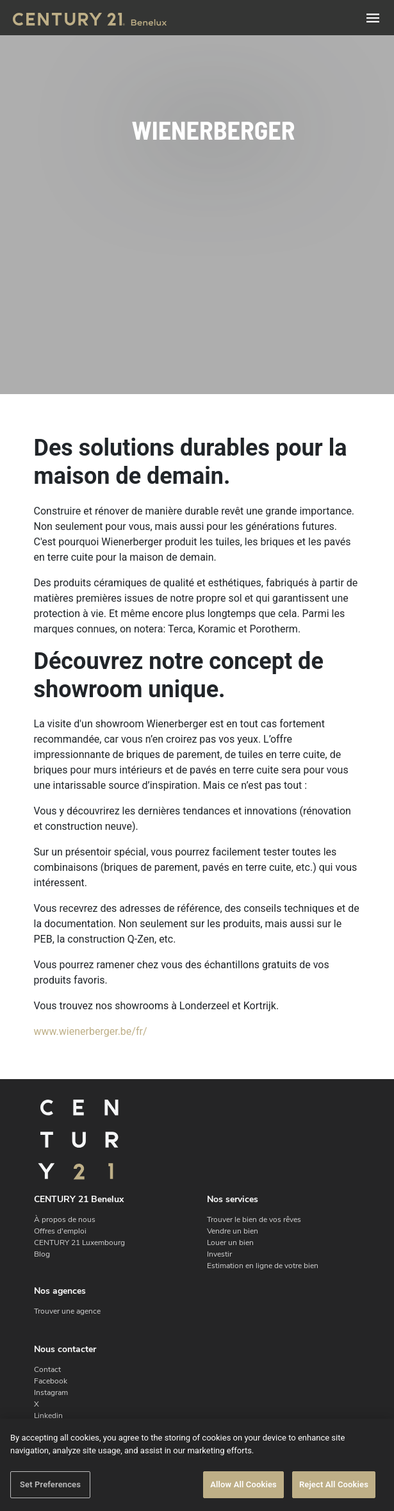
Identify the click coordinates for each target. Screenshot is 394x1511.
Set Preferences (50, 1484)
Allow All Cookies (243, 1484)
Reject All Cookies (333, 1484)
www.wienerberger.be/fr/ (90, 1031)
